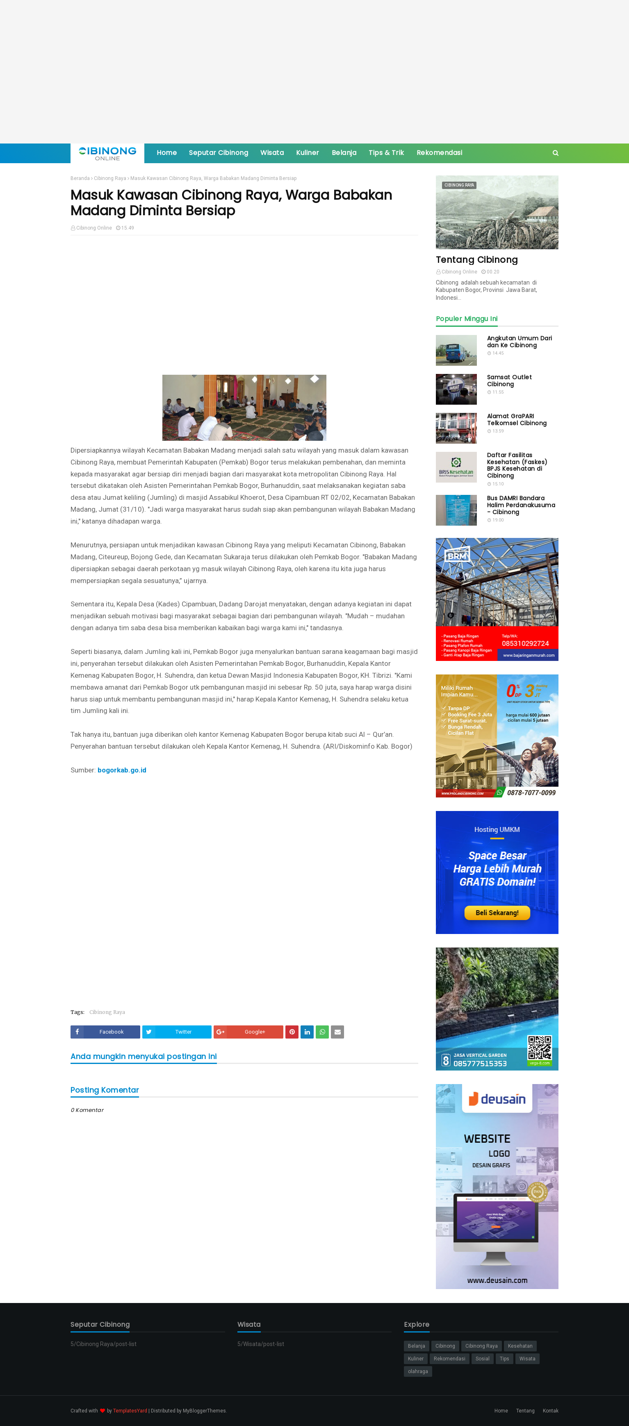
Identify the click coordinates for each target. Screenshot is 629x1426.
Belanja (416, 1346)
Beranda (80, 178)
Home (501, 1411)
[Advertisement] (314, 71)
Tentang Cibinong (477, 260)
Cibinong (445, 1346)
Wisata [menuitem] (272, 152)
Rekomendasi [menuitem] (440, 152)
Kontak (550, 1411)
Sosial (483, 1359)
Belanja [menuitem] (344, 152)
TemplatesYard (130, 1411)
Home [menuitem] (167, 152)
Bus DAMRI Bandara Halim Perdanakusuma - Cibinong (521, 505)
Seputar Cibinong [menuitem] (218, 152)
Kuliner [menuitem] (307, 152)
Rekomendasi (449, 1359)
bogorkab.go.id (122, 770)
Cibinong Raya (110, 178)
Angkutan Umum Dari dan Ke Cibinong (519, 342)
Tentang (525, 1411)
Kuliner (416, 1359)
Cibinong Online (94, 228)
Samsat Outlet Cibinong (509, 381)
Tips (504, 1359)
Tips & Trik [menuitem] (386, 152)
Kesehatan (520, 1346)
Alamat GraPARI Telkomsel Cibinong (517, 420)
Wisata (528, 1359)
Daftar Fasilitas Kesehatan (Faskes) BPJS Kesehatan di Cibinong (517, 465)
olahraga (418, 1371)
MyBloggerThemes (204, 1411)
